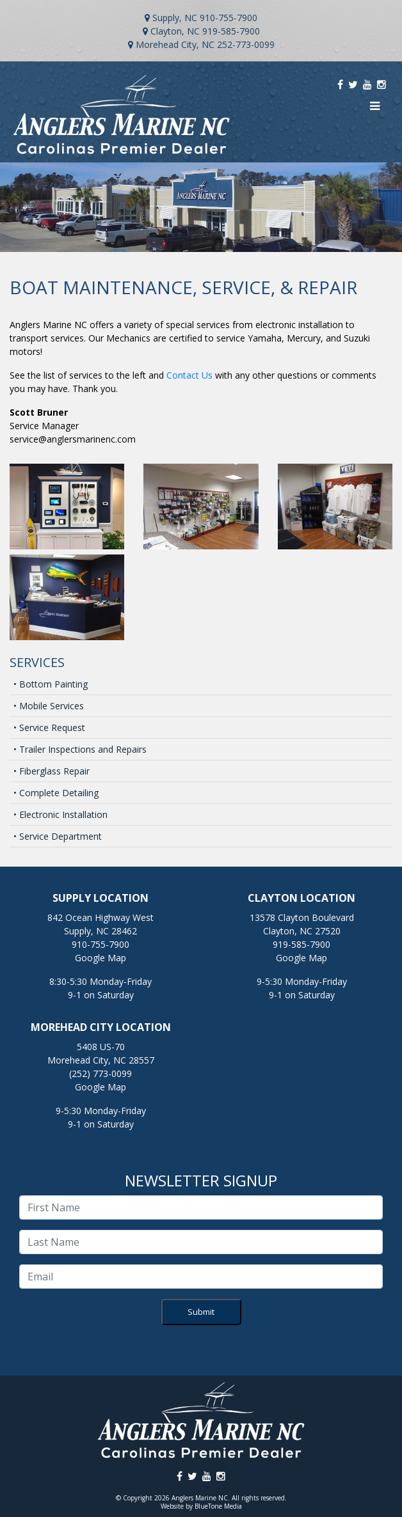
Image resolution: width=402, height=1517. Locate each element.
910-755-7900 (228, 18)
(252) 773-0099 (100, 1073)
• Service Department (57, 836)
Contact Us (189, 375)
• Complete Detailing (56, 793)
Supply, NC (174, 18)
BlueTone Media (218, 1506)
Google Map (100, 958)
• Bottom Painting (50, 684)
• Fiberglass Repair (51, 771)
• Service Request (49, 727)
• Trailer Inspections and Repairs (80, 749)
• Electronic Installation (60, 814)
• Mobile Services (48, 706)
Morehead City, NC (175, 44)
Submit (201, 1311)
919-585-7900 (231, 31)
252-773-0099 (246, 44)
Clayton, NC (175, 31)
